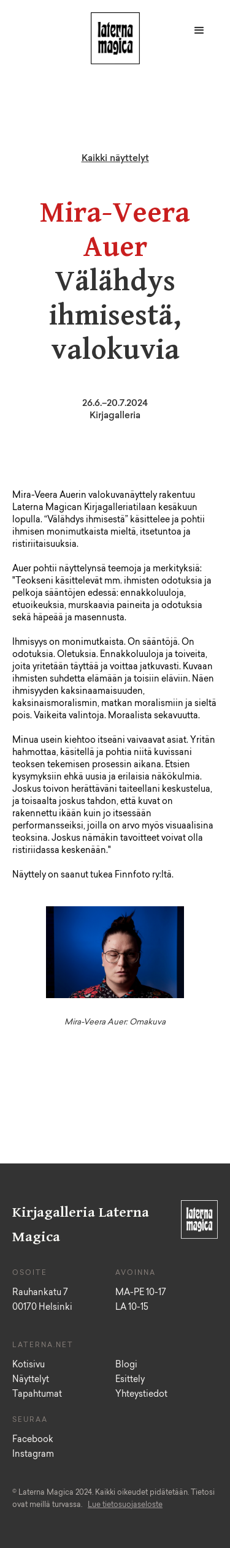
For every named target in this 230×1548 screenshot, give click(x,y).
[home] (112, 41)
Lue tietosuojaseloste (125, 1505)
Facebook (32, 1440)
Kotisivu (28, 1365)
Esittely (130, 1380)
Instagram (33, 1455)
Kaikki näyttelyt (115, 158)
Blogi (126, 1365)
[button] (199, 30)
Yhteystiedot (141, 1395)
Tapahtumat (37, 1395)
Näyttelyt (30, 1380)
